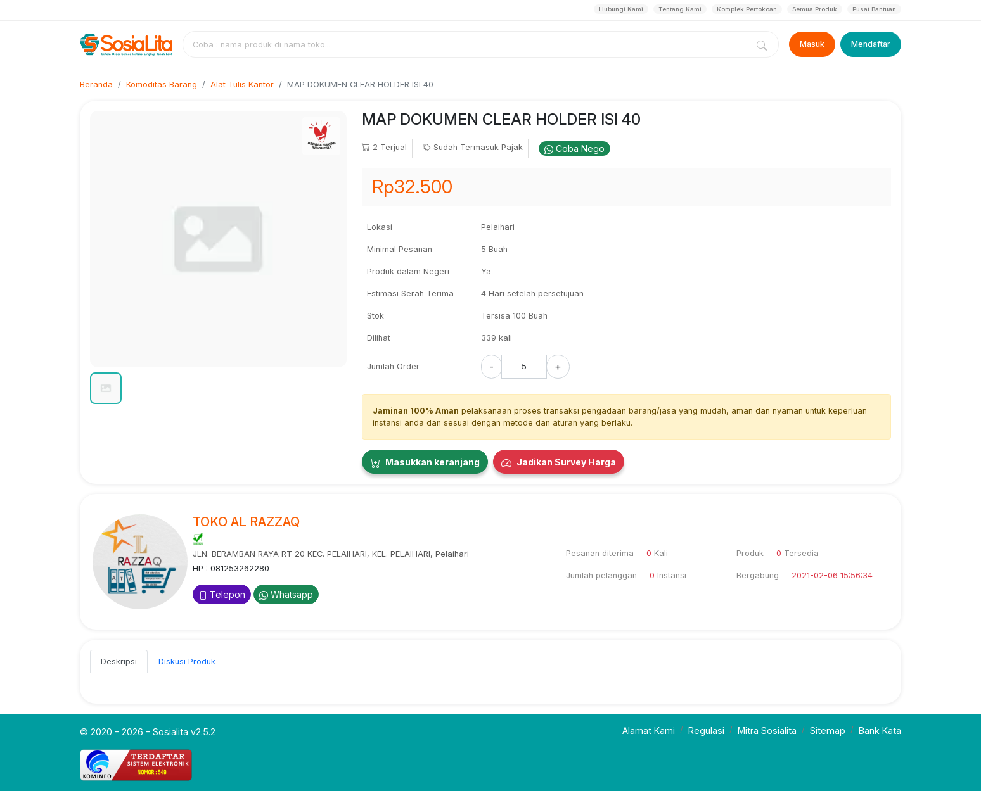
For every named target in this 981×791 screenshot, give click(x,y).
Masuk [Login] (812, 44)
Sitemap (827, 730)
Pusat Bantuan (874, 9)
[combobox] (467, 44)
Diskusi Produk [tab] (186, 661)
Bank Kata (880, 730)
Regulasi (706, 730)
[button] (106, 388)
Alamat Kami (648, 730)
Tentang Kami (680, 9)
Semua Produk (814, 9)
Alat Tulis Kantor (242, 84)
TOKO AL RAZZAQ (246, 521)
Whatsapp (286, 594)
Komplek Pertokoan (747, 9)
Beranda (96, 84)
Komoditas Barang (161, 84)
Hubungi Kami (621, 9)
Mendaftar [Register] (870, 44)
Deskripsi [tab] (119, 661)
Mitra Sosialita (767, 730)
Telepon (221, 594)
